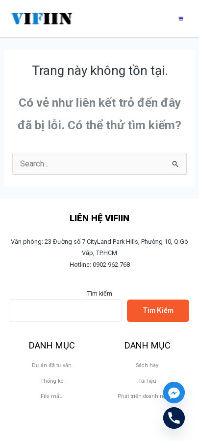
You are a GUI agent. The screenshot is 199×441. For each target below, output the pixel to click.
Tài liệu (147, 381)
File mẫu (52, 396)
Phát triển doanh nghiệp (147, 396)
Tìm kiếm (99, 293)
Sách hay (147, 365)
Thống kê (52, 381)
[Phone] (174, 418)
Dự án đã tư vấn (52, 365)
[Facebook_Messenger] (174, 392)
